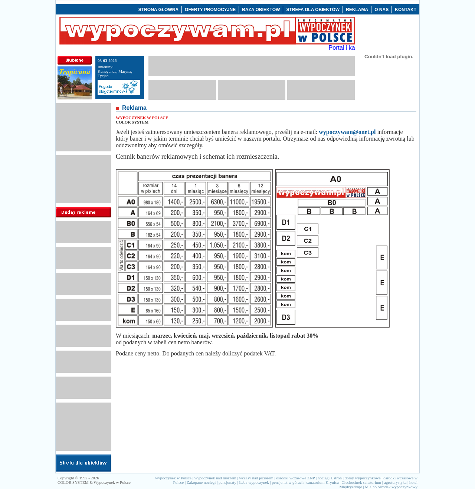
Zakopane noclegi (201, 482)
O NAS (381, 9)
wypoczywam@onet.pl (347, 132)
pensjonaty (227, 482)
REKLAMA (357, 9)
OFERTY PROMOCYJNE (210, 9)
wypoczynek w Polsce (173, 478)
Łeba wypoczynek (254, 482)
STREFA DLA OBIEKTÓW (313, 9)
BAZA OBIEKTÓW (261, 9)
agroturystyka (395, 482)
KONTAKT (405, 9)
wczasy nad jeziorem (256, 478)
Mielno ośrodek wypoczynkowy (391, 487)
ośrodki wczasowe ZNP (295, 478)
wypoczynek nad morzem (215, 478)
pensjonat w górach (288, 482)
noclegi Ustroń (330, 478)
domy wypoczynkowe (363, 478)
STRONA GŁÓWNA (158, 9)
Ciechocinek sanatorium (361, 482)
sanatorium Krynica (323, 482)
